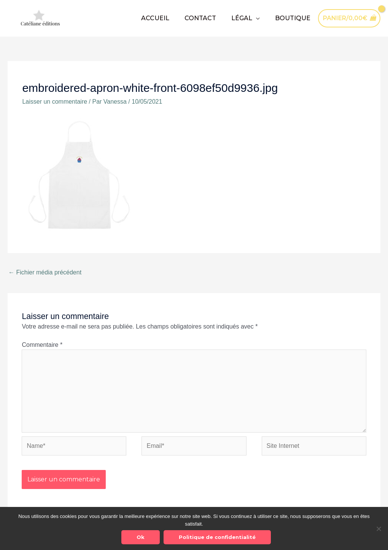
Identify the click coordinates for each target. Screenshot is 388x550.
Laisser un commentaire (54, 101)
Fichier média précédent (44, 272)
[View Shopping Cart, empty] (349, 18)
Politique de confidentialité (217, 537)
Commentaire (42, 345)
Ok (141, 537)
